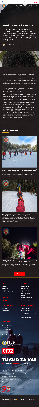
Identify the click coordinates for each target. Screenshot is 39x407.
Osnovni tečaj (24, 312)
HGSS (4, 283)
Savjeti (24, 283)
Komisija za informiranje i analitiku (14, 213)
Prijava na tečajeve (25, 308)
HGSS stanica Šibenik (11, 260)
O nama (4, 286)
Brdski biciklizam (25, 286)
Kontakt (6, 322)
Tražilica (20, 5)
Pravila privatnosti (6, 370)
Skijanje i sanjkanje (25, 293)
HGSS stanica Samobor (11, 169)
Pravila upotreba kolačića (17, 370)
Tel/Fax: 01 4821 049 (7, 327)
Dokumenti (5, 288)
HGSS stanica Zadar (17, 44)
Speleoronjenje (24, 288)
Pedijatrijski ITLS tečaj (26, 317)
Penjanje (23, 295)
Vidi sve (19, 273)
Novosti (5, 297)
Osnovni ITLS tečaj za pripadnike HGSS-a (29, 314)
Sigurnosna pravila (25, 299)
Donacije (6, 300)
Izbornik (29, 5)
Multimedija (7, 305)
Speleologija (24, 292)
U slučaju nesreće (25, 300)
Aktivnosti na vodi (25, 290)
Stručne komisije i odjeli (8, 292)
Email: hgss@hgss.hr (6, 329)
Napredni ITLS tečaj (25, 310)
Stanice (4, 290)
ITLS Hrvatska (27, 305)
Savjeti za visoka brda (26, 297)
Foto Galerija (5, 308)
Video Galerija (5, 310)
